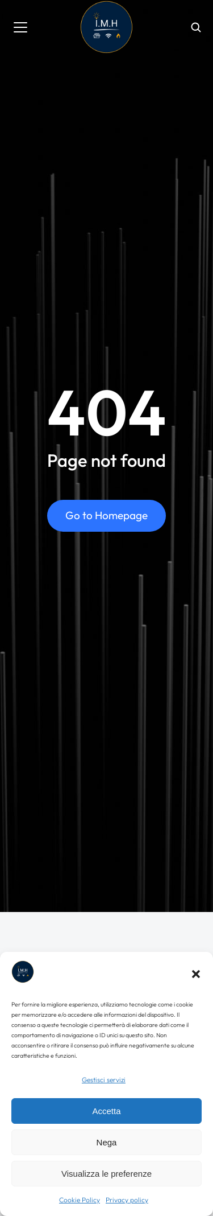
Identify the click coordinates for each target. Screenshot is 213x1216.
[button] (196, 974)
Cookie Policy (79, 1200)
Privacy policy (127, 1200)
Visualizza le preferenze (106, 1173)
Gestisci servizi (104, 1079)
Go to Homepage (106, 515)
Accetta (106, 1111)
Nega (107, 1142)
